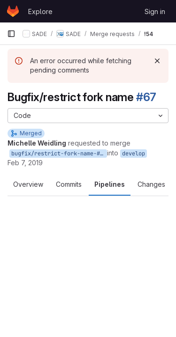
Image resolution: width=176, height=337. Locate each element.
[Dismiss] (157, 60)
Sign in (155, 11)
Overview (28, 184)
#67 (146, 97)
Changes (151, 184)
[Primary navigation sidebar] (11, 33)
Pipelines (109, 184)
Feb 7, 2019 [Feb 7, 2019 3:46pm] (25, 163)
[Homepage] (13, 11)
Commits (69, 184)
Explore (40, 11)
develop (133, 153)
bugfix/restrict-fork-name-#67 (59, 153)
